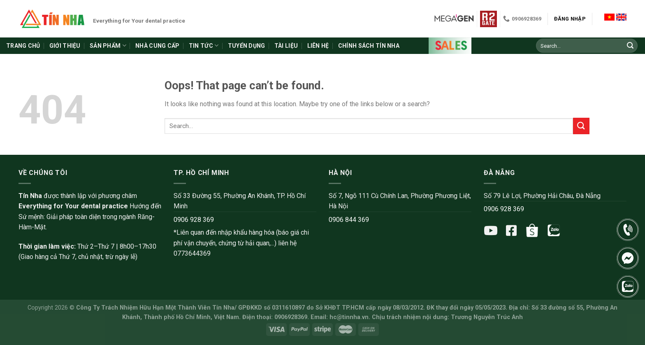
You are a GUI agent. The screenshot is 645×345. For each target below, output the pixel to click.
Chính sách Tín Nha (368, 45)
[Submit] (630, 46)
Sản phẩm (108, 45)
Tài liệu (286, 45)
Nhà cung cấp (157, 45)
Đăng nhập (570, 19)
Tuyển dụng (246, 45)
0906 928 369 (194, 220)
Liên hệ (318, 45)
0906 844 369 (349, 220)
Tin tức (203, 45)
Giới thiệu (65, 45)
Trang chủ (23, 45)
